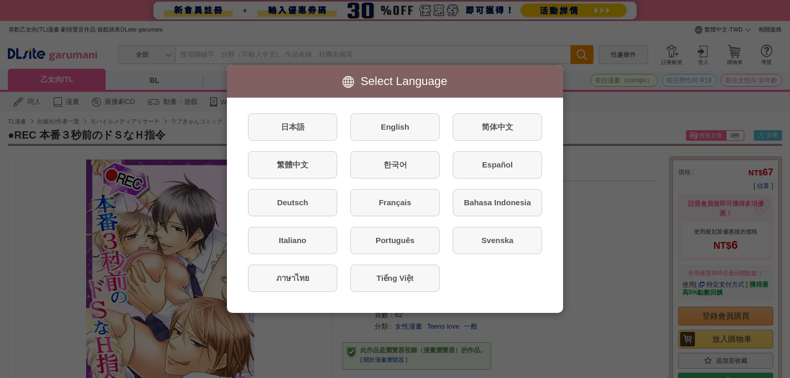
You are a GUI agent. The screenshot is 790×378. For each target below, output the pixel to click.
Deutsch (292, 202)
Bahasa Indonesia (497, 202)
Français (395, 202)
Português (395, 240)
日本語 (293, 126)
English (395, 126)
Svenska (498, 240)
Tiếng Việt (395, 278)
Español (497, 164)
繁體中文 (292, 164)
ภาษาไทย (292, 278)
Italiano (293, 240)
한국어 (395, 164)
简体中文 (497, 126)
